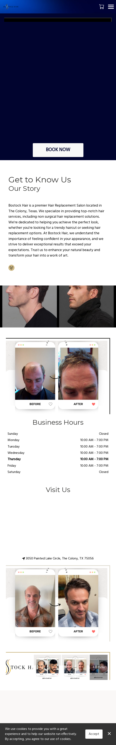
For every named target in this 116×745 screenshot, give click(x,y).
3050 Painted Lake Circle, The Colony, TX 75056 (58, 558)
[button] (102, 6)
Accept (94, 734)
